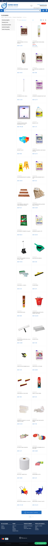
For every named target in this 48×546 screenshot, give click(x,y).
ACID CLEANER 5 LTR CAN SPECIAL (22, 43)
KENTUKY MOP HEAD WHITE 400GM (38, 421)
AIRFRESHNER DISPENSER (22, 69)
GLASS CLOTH (35, 339)
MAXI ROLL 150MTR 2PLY (22, 474)
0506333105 (43, 5)
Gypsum (36, 528)
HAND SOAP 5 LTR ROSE (37, 366)
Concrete (37, 529)
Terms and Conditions (23, 543)
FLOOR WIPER (35, 285)
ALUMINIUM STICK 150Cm (22, 96)
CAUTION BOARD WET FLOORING (23, 177)
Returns (25, 527)
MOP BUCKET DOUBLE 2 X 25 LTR (23, 501)
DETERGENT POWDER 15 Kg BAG (23, 231)
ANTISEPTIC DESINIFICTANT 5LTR (39, 96)
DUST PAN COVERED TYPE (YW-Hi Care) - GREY (23, 259)
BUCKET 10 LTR (20, 150)
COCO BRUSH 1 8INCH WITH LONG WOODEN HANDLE (22, 205)
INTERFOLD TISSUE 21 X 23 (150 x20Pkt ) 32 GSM (23, 421)
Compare (3, 528)
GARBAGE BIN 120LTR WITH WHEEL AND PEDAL (37, 313)
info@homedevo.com (42, 4)
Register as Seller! (38, 525)
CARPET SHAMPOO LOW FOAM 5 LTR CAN (38, 151)
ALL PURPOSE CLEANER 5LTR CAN (38, 70)
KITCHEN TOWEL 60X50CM (22, 447)
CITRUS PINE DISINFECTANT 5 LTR (38, 178)
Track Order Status (27, 528)
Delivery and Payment (28, 525)
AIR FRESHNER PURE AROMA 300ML (38, 43)
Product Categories (1, 10)
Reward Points (15, 530)
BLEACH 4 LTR (35, 123)
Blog (13, 527)
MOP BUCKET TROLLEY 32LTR (38, 501)
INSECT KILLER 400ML (36, 393)
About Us (14, 525)
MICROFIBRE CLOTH (36, 474)
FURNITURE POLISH (21, 312)
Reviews (14, 529)
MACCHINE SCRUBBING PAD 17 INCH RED (38, 448)
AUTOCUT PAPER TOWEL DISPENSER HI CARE (22, 124)
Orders (2, 526)
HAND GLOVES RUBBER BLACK (23, 366)
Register (44, 7)
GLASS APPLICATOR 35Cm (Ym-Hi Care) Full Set (23, 340)
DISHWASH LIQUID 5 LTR (37, 231)
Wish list (2, 527)
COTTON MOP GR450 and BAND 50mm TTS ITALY (38, 205)
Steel (36, 527)
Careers (14, 528)
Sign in (41, 7)
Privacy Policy (8, 543)
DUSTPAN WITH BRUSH (37, 258)
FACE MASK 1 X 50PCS (21, 285)
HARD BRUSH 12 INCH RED (22, 393)
